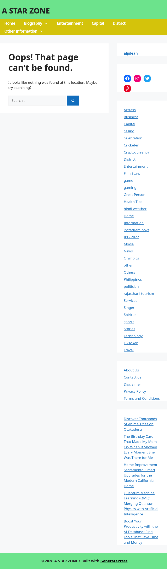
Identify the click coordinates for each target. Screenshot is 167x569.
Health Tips (133, 201)
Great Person (134, 194)
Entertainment (70, 23)
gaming (130, 187)
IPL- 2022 (131, 237)
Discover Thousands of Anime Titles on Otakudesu (140, 424)
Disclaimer (132, 384)
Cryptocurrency (136, 152)
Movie (129, 244)
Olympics (131, 258)
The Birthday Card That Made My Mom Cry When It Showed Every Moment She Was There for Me (140, 447)
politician (131, 286)
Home (9, 23)
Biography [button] (38, 23)
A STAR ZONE (26, 11)
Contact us (132, 377)
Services (130, 300)
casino (129, 131)
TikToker (131, 342)
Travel (128, 350)
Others (129, 272)
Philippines (133, 279)
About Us (131, 370)
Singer (129, 307)
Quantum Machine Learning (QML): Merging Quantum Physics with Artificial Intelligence (141, 503)
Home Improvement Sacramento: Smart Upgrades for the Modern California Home (140, 475)
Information (134, 222)
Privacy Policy (135, 391)
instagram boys (136, 229)
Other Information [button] (26, 31)
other (128, 265)
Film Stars (132, 173)
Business (131, 116)
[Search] (73, 101)
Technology (133, 335)
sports (129, 321)
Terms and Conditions (142, 398)
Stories (129, 328)
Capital (98, 23)
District (119, 23)
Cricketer (131, 145)
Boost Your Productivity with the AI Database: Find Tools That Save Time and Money (141, 532)
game (128, 180)
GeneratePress (113, 560)
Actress (130, 109)
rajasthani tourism (139, 293)
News (128, 251)
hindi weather (135, 208)
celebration (133, 138)
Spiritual (130, 314)
